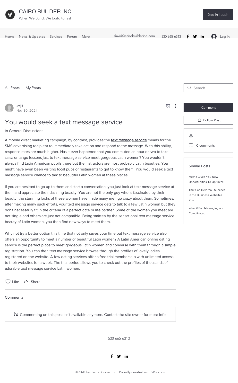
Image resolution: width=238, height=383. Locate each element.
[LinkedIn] (202, 36)
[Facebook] (187, 36)
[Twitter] (195, 36)
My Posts (33, 87)
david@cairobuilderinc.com (134, 36)
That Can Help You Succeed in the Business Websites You (207, 195)
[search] (208, 87)
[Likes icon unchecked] (8, 282)
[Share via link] (32, 282)
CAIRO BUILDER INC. (46, 12)
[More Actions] (173, 106)
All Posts (12, 87)
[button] (218, 14)
